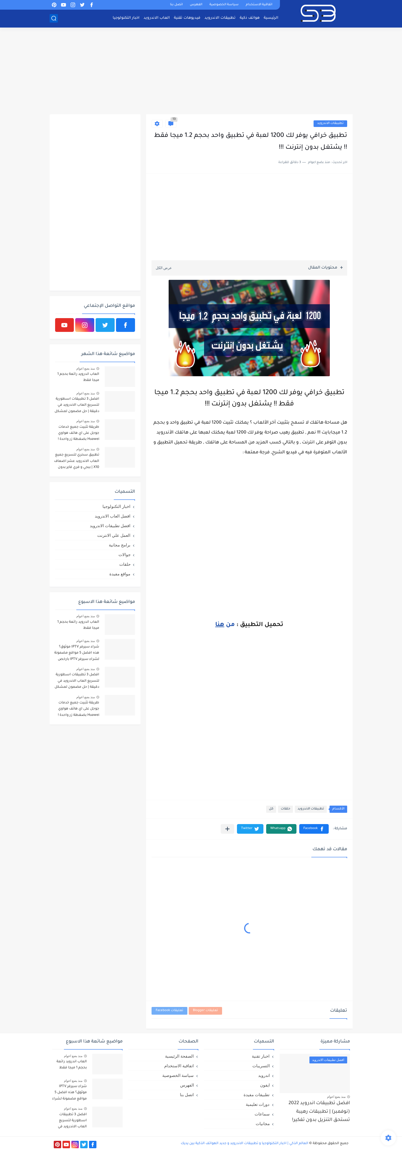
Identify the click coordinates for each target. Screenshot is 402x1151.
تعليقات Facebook (169, 1010)
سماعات (262, 1114)
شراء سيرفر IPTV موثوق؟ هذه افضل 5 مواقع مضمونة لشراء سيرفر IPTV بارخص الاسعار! (76, 654)
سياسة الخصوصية (224, 5)
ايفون (265, 1085)
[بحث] (54, 18)
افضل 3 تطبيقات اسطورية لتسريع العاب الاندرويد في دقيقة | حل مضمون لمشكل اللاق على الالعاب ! (77, 406)
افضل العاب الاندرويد (112, 516)
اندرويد (264, 1075)
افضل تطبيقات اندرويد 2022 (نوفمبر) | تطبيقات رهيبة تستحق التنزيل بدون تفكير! (319, 1112)
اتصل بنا (176, 5)
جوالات (124, 554)
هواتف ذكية (250, 18)
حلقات (285, 809)
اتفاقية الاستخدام (259, 5)
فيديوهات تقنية (187, 18)
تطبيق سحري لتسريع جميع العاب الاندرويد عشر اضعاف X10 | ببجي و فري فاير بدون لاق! (76, 462)
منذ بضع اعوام (85, 368)
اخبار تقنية (260, 1056)
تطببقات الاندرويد (330, 123)
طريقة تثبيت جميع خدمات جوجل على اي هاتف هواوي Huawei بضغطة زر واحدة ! (78, 433)
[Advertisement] (201, 71)
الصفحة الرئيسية (179, 1056)
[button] (314, 829)
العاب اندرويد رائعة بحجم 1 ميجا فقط (78, 377)
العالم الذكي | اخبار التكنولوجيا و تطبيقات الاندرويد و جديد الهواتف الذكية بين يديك (244, 1143)
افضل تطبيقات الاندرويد (110, 525)
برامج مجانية (119, 545)
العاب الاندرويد (157, 18)
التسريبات (261, 1065)
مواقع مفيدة (119, 574)
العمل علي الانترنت (113, 535)
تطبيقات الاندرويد (220, 18)
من (225, 625)
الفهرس (196, 5)
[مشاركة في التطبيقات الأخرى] (227, 829)
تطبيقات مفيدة (256, 1094)
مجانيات (263, 1123)
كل (271, 809)
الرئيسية (271, 18)
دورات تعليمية (257, 1104)
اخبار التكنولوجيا (126, 18)
